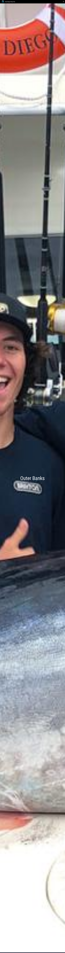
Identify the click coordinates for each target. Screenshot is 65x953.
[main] (32, 478)
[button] (63, 1)
